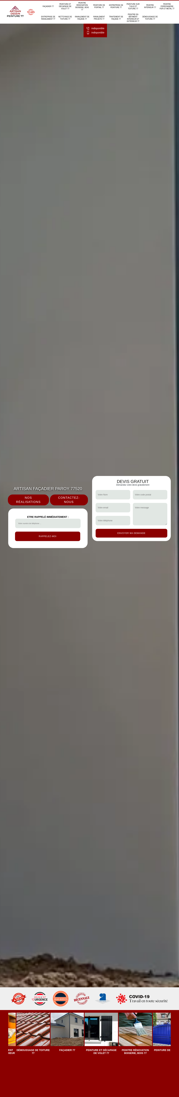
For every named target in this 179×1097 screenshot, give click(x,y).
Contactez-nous (69, 500)
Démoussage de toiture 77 (150, 18)
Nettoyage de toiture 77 (65, 18)
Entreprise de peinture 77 (116, 6)
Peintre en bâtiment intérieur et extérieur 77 (133, 17)
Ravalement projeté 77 (99, 18)
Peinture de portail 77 (99, 6)
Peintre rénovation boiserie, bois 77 (82, 6)
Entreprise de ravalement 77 (48, 18)
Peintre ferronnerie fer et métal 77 (167, 6)
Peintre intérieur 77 (150, 6)
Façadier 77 (48, 6)
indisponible (95, 28)
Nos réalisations (28, 500)
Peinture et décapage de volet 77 (65, 6)
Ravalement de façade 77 (82, 18)
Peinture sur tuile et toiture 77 (133, 6)
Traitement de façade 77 (116, 18)
